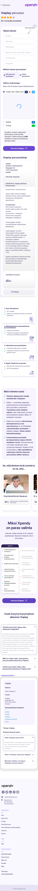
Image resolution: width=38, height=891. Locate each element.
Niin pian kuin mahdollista (9, 75)
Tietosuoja (4, 871)
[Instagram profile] (14, 792)
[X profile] (6, 792)
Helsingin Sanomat (11, 719)
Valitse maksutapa (11, 83)
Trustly (8, 125)
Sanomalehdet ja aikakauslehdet (10, 827)
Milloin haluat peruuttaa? (14, 69)
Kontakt (3, 863)
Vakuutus (4, 830)
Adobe (7, 712)
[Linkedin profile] (10, 792)
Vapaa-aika (4, 818)
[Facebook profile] (3, 792)
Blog (2, 866)
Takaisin (5, 5)
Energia (3, 821)
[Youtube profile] (17, 792)
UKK (2, 844)
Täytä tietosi (9, 30)
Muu (2, 815)
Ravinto (3, 833)
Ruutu (7, 721)
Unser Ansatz (5, 857)
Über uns (4, 860)
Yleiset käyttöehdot (7, 874)
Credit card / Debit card (15, 92)
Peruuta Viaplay (19, 148)
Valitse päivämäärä (25, 75)
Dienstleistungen (6, 854)
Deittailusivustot (6, 824)
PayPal (8, 122)
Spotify (7, 714)
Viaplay (7, 717)
